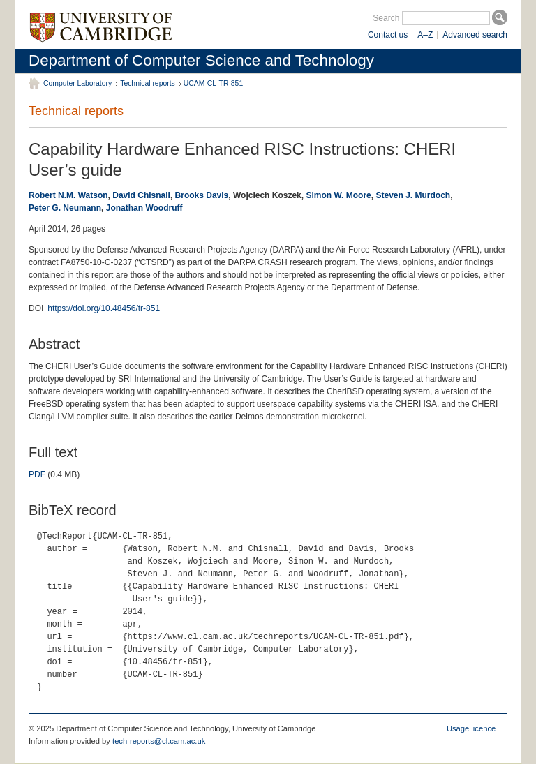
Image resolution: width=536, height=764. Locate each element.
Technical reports (147, 83)
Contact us (388, 35)
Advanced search (474, 35)
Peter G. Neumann (65, 208)
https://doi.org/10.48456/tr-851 (103, 308)
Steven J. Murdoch (412, 195)
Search (386, 18)
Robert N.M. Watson (68, 195)
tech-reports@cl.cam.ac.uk (158, 741)
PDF (37, 474)
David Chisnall (141, 195)
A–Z (425, 35)
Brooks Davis (202, 195)
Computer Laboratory (77, 83)
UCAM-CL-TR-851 (213, 83)
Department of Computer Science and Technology (201, 60)
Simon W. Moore (338, 195)
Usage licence (471, 728)
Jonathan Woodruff (144, 208)
